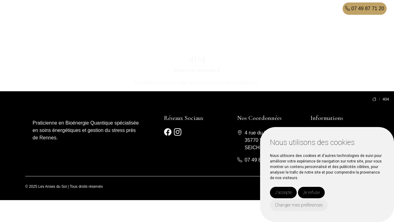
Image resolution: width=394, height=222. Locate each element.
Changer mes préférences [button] (299, 205)
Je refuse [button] (311, 192)
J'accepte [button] (283, 192)
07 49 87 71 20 (364, 8)
